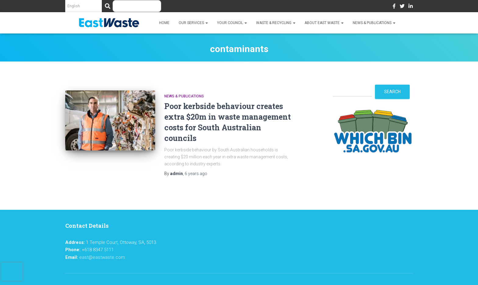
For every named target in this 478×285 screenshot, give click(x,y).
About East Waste (324, 23)
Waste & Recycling (275, 23)
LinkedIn (410, 7)
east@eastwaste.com (102, 257)
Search (392, 91)
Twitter (402, 7)
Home (164, 23)
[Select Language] (83, 6)
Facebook (394, 7)
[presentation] (12, 271)
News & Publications (374, 23)
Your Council (232, 23)
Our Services (193, 23)
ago (196, 173)
